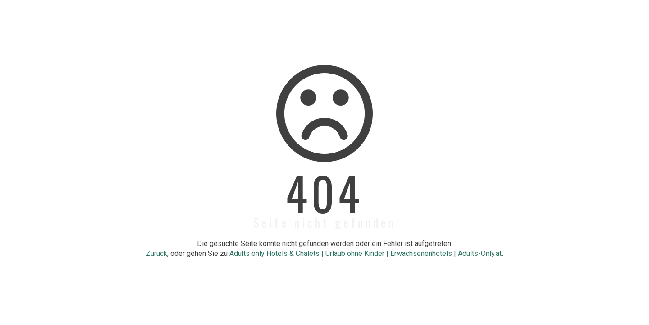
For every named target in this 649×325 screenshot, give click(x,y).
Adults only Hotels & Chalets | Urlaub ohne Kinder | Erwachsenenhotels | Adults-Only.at (365, 253)
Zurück (156, 253)
